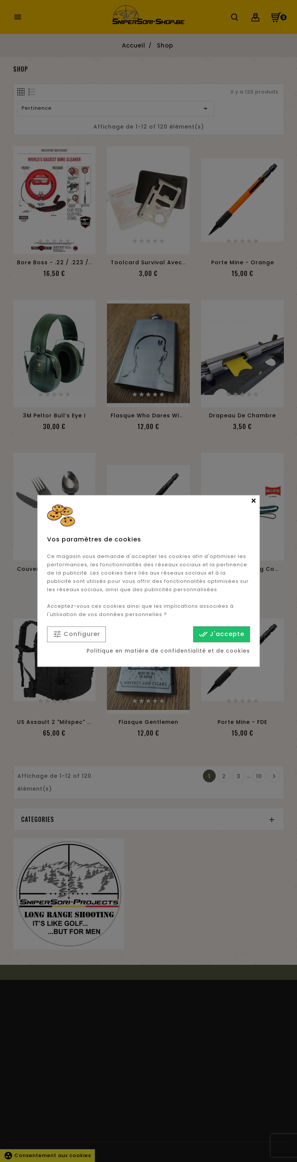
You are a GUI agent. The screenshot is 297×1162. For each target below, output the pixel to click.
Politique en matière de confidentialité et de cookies (168, 651)
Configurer (76, 634)
